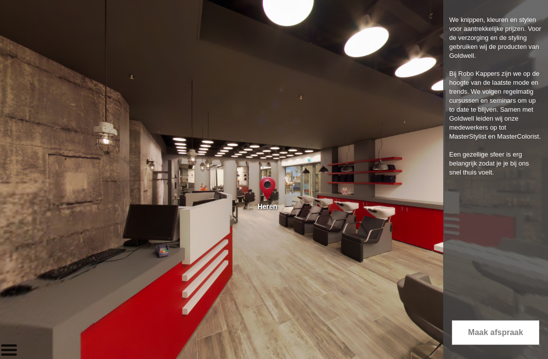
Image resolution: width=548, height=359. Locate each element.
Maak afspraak (495, 332)
